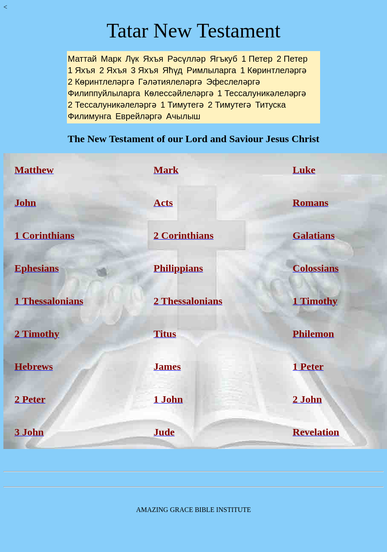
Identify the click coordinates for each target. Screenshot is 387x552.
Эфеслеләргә (233, 81)
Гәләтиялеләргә (170, 81)
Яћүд (172, 70)
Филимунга (89, 116)
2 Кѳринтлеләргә (101, 81)
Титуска (270, 104)
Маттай (82, 58)
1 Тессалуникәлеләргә (261, 93)
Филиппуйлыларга (104, 93)
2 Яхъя (113, 70)
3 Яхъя (144, 70)
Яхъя (153, 58)
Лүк (132, 58)
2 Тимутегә (229, 104)
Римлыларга (211, 70)
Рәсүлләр (187, 58)
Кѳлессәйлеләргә (179, 93)
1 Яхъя (81, 70)
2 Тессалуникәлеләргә (112, 104)
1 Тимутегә (182, 104)
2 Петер (292, 58)
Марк (111, 58)
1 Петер (257, 58)
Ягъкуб (223, 58)
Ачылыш (183, 116)
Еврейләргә (139, 116)
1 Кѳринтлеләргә (273, 70)
